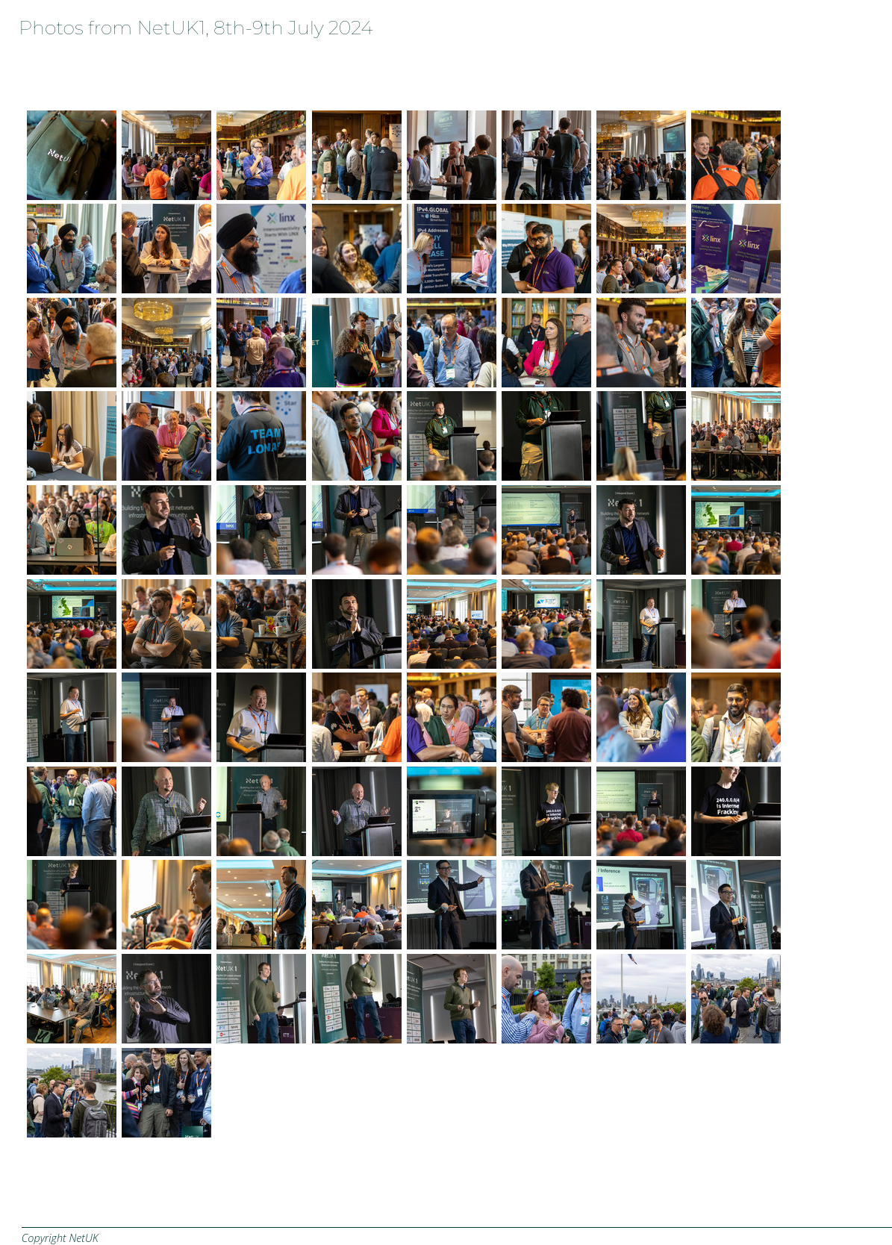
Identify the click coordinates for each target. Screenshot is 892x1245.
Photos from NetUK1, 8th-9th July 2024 (195, 27)
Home (19, 63)
